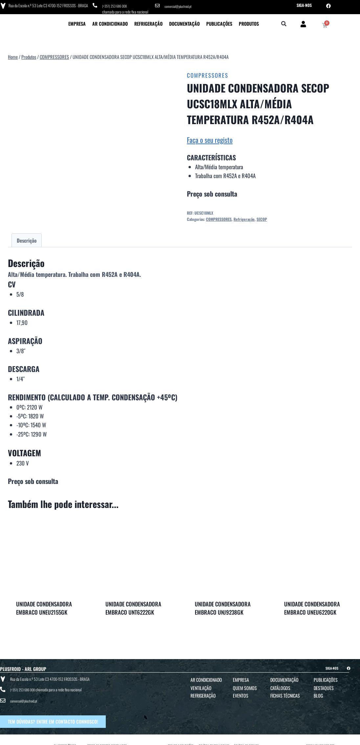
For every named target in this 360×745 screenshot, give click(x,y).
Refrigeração (148, 21)
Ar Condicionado (110, 21)
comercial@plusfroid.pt (180, 5)
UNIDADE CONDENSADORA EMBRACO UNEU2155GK (44, 606)
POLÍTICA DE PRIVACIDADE (214, 738)
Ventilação (201, 685)
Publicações (219, 21)
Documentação (184, 21)
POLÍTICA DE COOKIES (246, 738)
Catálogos (280, 685)
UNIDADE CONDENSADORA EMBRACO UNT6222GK (133, 606)
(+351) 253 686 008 (116, 5)
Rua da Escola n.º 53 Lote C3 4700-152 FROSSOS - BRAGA (47, 5)
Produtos (249, 21)
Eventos (240, 693)
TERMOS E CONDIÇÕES (180, 738)
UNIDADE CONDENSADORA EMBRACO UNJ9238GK (223, 606)
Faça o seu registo (210, 138)
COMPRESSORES (207, 73)
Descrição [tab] (26, 238)
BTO (332, 738)
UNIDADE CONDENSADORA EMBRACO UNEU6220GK (312, 606)
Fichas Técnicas (285, 693)
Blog (318, 693)
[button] (284, 22)
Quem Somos (245, 685)
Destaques (324, 685)
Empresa (77, 21)
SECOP (262, 217)
